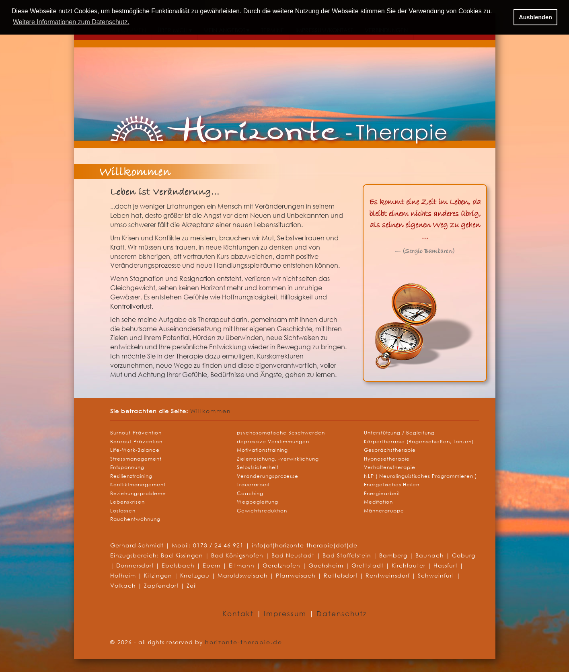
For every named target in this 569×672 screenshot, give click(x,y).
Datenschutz (341, 613)
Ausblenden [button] (535, 17)
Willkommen (210, 411)
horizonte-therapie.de (243, 642)
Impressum (286, 613)
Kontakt (239, 613)
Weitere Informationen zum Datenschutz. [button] (71, 21)
